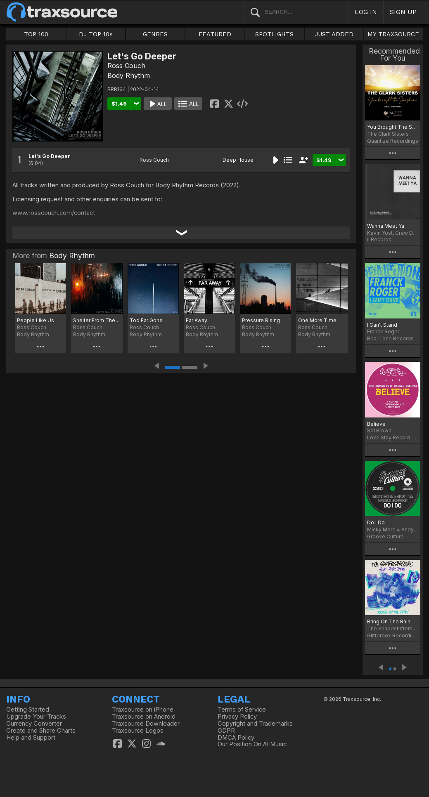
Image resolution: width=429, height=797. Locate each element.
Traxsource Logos (138, 730)
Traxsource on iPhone (142, 709)
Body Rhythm (128, 75)
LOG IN (366, 12)
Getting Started (27, 709)
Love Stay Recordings (392, 437)
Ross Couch (126, 65)
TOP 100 (36, 34)
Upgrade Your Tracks (36, 716)
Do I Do (376, 522)
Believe (376, 424)
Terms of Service (242, 709)
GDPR (226, 730)
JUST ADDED (334, 34)
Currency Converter (34, 723)
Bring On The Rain (388, 621)
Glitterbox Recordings (392, 635)
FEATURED (215, 34)
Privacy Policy (237, 716)
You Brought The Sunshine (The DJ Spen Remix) (392, 127)
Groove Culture (385, 536)
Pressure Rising (261, 320)
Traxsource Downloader (146, 723)
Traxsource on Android (143, 716)
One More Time (317, 320)
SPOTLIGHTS (274, 34)
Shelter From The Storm (96, 320)
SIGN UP (403, 12)
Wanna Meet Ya (385, 226)
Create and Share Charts (41, 730)
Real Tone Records (390, 338)
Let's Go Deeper (49, 156)
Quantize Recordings (392, 141)
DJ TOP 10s (96, 34)
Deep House (238, 160)
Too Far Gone (146, 320)
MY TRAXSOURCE (393, 34)
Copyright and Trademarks (255, 723)
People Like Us (35, 320)
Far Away (196, 320)
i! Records (379, 239)
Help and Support (30, 737)
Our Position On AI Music (252, 744)
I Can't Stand (382, 325)
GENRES (155, 34)
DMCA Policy (236, 737)
